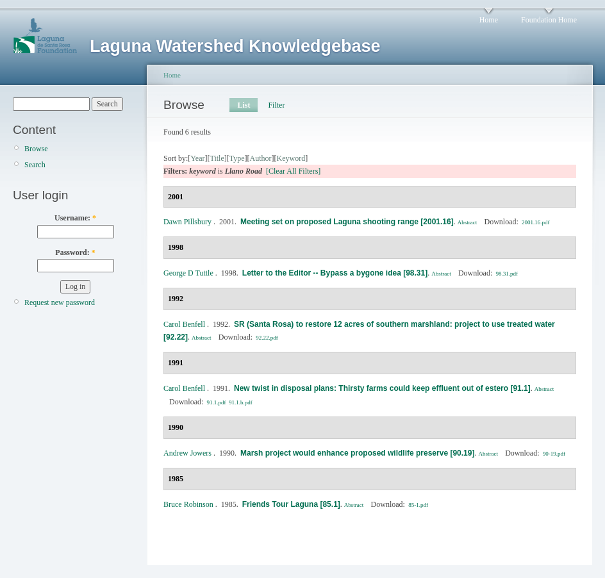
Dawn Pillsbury (187, 221)
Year (197, 158)
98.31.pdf (507, 273)
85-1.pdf (418, 505)
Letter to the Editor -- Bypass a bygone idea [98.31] (334, 272)
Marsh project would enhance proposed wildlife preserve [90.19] (357, 453)
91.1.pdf (216, 402)
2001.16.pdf (536, 222)
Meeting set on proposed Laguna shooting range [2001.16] (347, 221)
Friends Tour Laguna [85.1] (291, 504)
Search (35, 164)
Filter (276, 105)
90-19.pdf (554, 453)
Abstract (467, 222)
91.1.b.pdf (241, 402)
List (243, 105)
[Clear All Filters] (293, 171)
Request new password (59, 302)
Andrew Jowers (187, 453)
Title (217, 158)
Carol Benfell (184, 324)
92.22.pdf (267, 337)
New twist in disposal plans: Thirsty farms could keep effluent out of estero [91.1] (382, 388)
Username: (75, 217)
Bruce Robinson (188, 504)
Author (261, 158)
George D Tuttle (188, 272)
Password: (75, 252)
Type (237, 158)
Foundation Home (549, 19)
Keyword (291, 158)
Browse (36, 148)
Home (488, 19)
